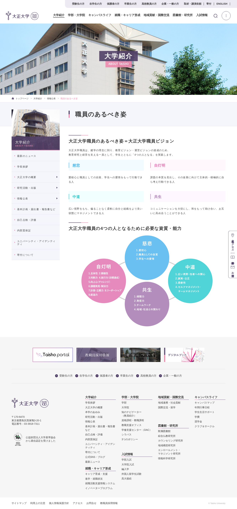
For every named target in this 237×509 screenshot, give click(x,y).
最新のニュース (26, 156)
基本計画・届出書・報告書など (36, 209)
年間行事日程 (202, 407)
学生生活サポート (205, 412)
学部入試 (127, 459)
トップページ (20, 98)
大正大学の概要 (26, 177)
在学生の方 (95, 3)
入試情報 (202, 15)
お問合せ (91, 503)
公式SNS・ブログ (95, 457)
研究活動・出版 (26, 187)
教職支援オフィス (131, 425)
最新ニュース (92, 461)
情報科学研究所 (167, 458)
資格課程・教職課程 (133, 420)
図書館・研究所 (183, 15)
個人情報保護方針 (59, 503)
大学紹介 (59, 15)
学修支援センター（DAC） (137, 429)
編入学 (125, 469)
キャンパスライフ (99, 15)
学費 (197, 416)
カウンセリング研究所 (170, 440)
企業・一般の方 (170, 3)
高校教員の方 (149, 3)
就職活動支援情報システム (100, 483)
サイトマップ (19, 503)
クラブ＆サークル (205, 426)
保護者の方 (113, 3)
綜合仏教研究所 (167, 436)
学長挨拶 (22, 166)
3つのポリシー (130, 439)
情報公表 (51, 98)
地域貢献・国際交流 (156, 15)
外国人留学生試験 (131, 473)
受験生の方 (78, 3)
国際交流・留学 (167, 407)
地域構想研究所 (167, 445)
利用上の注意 (37, 503)
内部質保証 (24, 230)
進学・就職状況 (94, 478)
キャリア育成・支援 (96, 473)
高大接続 (127, 478)
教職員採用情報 (109, 503)
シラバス (127, 434)
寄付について (25, 254)
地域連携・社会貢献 (169, 402)
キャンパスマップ (205, 402)
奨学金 (198, 421)
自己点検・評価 (26, 219)
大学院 (125, 407)
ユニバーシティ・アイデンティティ (36, 243)
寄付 (208, 3)
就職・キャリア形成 (127, 15)
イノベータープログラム (99, 488)
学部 (124, 402)
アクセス (78, 503)
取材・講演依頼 (192, 3)
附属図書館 (164, 431)
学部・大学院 (76, 15)
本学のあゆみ (92, 412)
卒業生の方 (130, 3)
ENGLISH (222, 3)
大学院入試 (128, 464)
